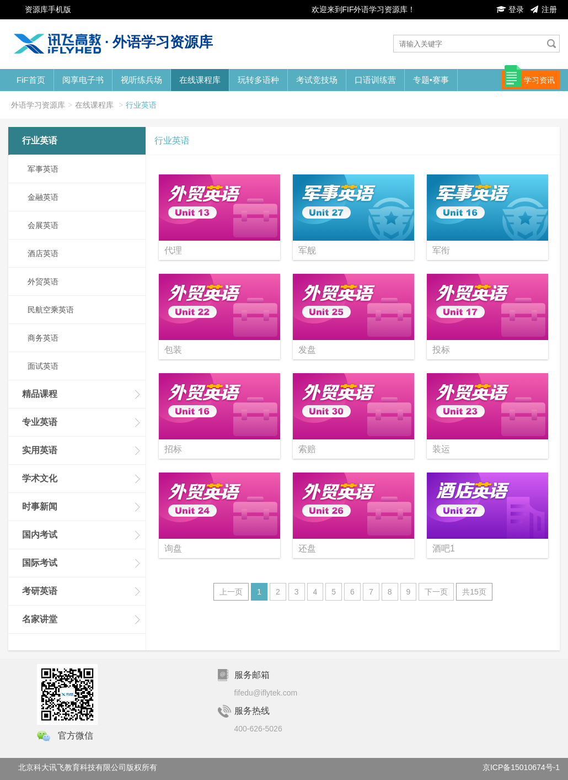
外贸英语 (43, 281)
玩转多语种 (258, 80)
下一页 (436, 592)
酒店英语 (43, 253)
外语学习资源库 (38, 105)
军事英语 (43, 169)
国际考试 (39, 562)
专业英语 (39, 422)
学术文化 (39, 478)
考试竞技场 (316, 80)
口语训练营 (375, 80)
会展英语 (43, 225)
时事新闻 (39, 506)
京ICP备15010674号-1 (521, 767)
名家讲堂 (39, 619)
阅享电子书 (83, 80)
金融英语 (43, 197)
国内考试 (39, 534)
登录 (510, 9)
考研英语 (39, 591)
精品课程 (39, 394)
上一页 (231, 592)
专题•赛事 (431, 80)
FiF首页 (31, 80)
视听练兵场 (141, 80)
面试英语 (43, 366)
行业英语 (141, 105)
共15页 (474, 592)
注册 (543, 9)
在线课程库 (200, 80)
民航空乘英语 (51, 310)
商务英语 (43, 338)
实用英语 (39, 450)
